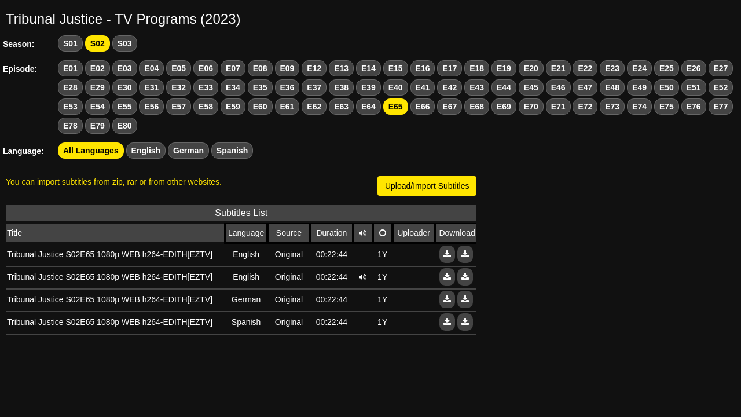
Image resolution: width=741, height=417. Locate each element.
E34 (233, 87)
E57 (178, 106)
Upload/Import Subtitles (427, 186)
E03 (125, 68)
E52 (721, 87)
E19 (504, 68)
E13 (341, 68)
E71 (558, 106)
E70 (531, 106)
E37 (314, 87)
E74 (639, 106)
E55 (125, 106)
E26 (694, 68)
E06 (206, 68)
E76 (694, 106)
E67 (449, 106)
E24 (639, 68)
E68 (476, 106)
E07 (233, 68)
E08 (260, 68)
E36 (287, 87)
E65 (395, 106)
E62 (314, 106)
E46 (558, 87)
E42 (449, 87)
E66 (423, 106)
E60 (260, 106)
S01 (70, 43)
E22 (585, 68)
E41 (423, 87)
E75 (666, 106)
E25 (666, 68)
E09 (287, 68)
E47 (585, 87)
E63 (341, 106)
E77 (721, 106)
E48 (612, 87)
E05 (178, 68)
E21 (558, 68)
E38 (341, 87)
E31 (151, 87)
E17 (449, 68)
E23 (612, 68)
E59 (233, 106)
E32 (178, 87)
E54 (97, 106)
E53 (70, 106)
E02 (97, 68)
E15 (395, 68)
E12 (314, 68)
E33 (206, 87)
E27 (721, 68)
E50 (666, 87)
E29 (97, 87)
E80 (125, 125)
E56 (151, 106)
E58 (206, 106)
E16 (423, 68)
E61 (287, 106)
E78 (70, 125)
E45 (531, 87)
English (146, 150)
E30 (125, 87)
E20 (531, 68)
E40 (395, 87)
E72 (585, 106)
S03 (125, 43)
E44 (504, 87)
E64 (368, 106)
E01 (70, 68)
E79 (97, 125)
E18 (476, 68)
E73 (612, 106)
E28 (70, 87)
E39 (368, 87)
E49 (639, 87)
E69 (504, 106)
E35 (260, 87)
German (188, 150)
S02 (97, 43)
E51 (694, 87)
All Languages (91, 150)
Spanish (232, 150)
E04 (151, 68)
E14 (368, 68)
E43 (476, 87)
